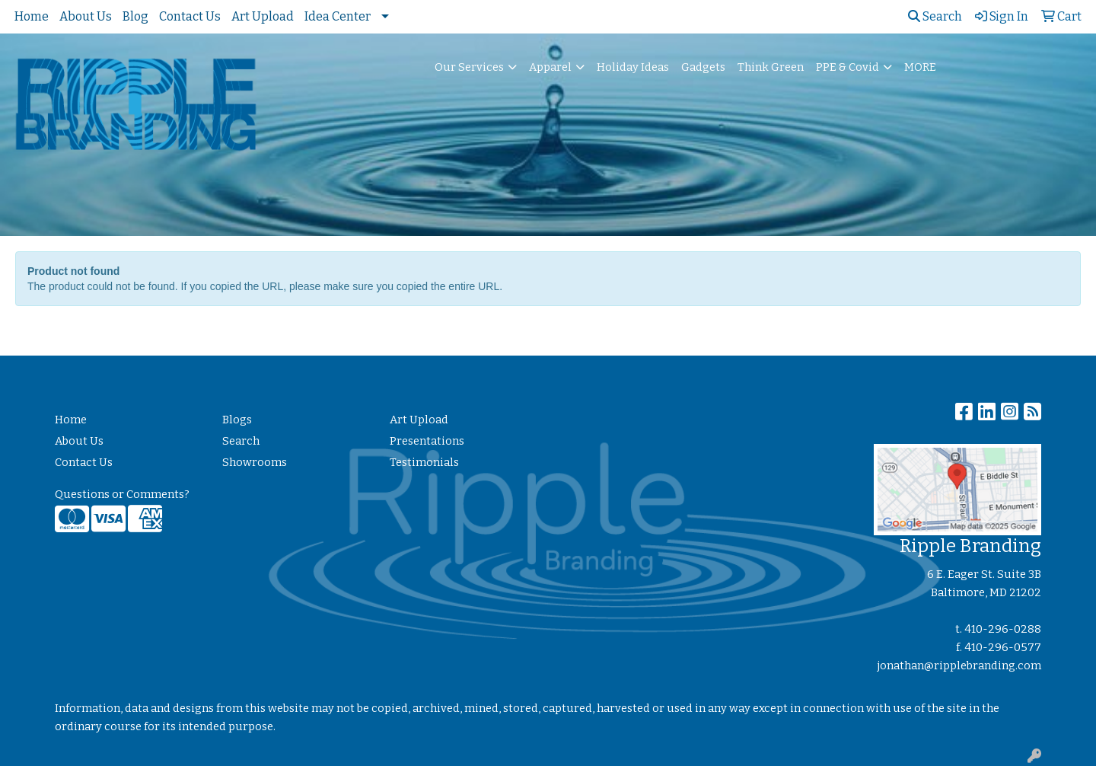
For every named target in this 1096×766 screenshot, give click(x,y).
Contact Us (190, 16)
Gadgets (703, 67)
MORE (920, 67)
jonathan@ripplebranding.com (959, 665)
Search (935, 16)
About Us (85, 16)
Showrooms (254, 462)
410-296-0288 (1002, 629)
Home (31, 16)
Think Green (771, 67)
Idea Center (337, 16)
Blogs (237, 419)
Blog (135, 16)
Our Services (469, 67)
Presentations (427, 441)
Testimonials (424, 462)
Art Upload (262, 16)
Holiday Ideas (633, 67)
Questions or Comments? (122, 494)
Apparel (550, 67)
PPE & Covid (847, 67)
